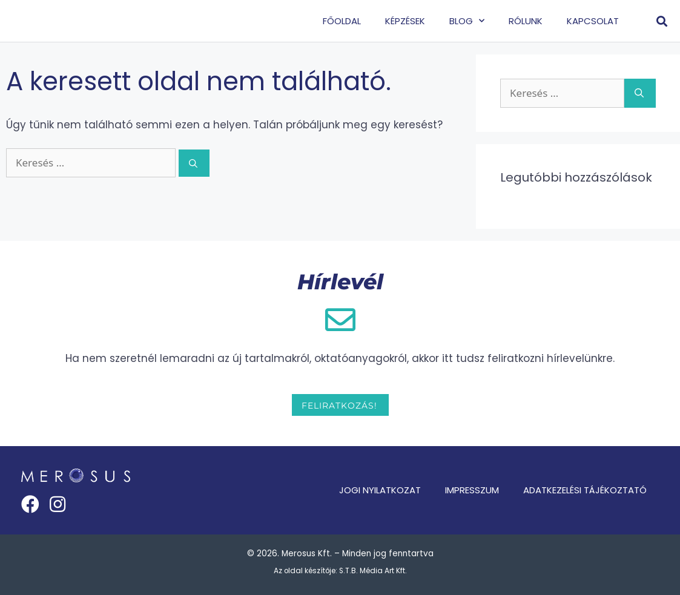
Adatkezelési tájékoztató (585, 490)
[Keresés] (194, 163)
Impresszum (472, 490)
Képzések (405, 21)
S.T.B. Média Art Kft (372, 571)
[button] (662, 21)
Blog (466, 21)
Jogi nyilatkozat (380, 490)
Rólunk (526, 21)
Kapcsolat (593, 21)
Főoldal (342, 21)
